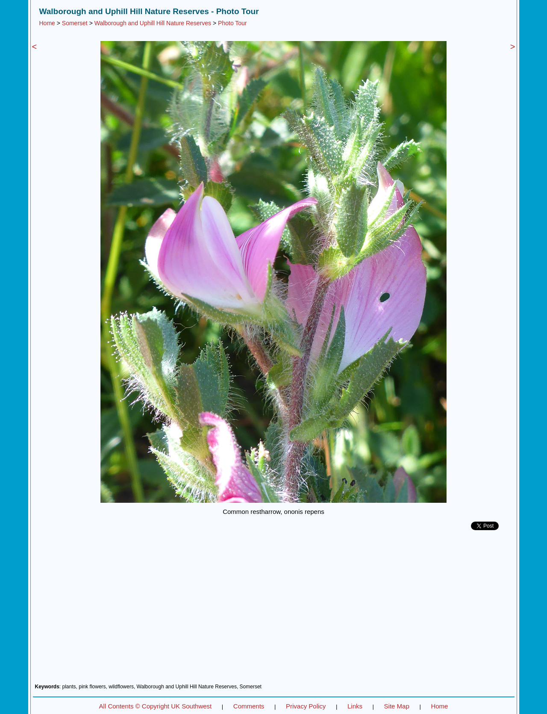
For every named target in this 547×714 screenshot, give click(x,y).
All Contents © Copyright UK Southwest (155, 706)
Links (354, 706)
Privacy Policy (306, 706)
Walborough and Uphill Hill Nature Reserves (152, 23)
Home (47, 23)
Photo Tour (232, 23)
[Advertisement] (274, 610)
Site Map (396, 706)
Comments (249, 706)
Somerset (75, 23)
